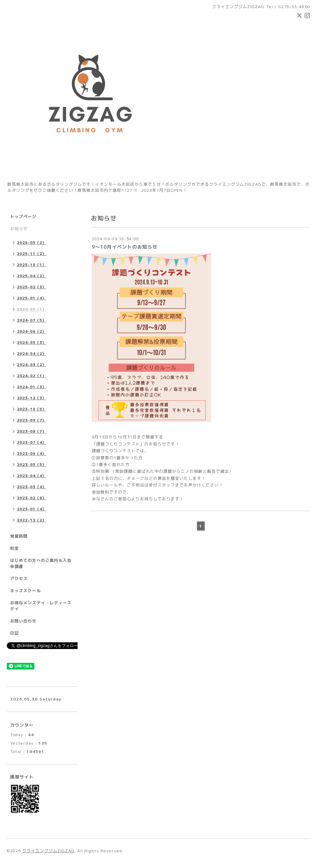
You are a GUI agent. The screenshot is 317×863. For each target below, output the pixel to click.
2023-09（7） (31, 420)
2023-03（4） (31, 487)
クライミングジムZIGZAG (48, 851)
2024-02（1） (31, 376)
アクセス (19, 578)
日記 (14, 633)
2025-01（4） (31, 298)
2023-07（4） (31, 442)
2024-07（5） (31, 320)
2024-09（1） (31, 309)
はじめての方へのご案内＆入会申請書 (40, 563)
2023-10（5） (31, 409)
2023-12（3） (31, 398)
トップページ (23, 216)
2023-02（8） (31, 498)
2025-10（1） (31, 264)
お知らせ (19, 228)
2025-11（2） (31, 253)
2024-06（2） (31, 331)
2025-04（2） (31, 276)
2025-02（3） (31, 287)
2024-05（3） (31, 342)
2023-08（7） (31, 431)
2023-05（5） (31, 464)
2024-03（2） (31, 364)
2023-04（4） (31, 475)
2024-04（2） (31, 353)
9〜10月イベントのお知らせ (124, 247)
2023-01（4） (31, 509)
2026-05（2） (31, 242)
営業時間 (19, 536)
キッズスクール (25, 591)
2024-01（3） (31, 387)
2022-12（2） (31, 520)
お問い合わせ (23, 621)
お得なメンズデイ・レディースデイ (40, 606)
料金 (14, 548)
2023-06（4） (31, 453)
